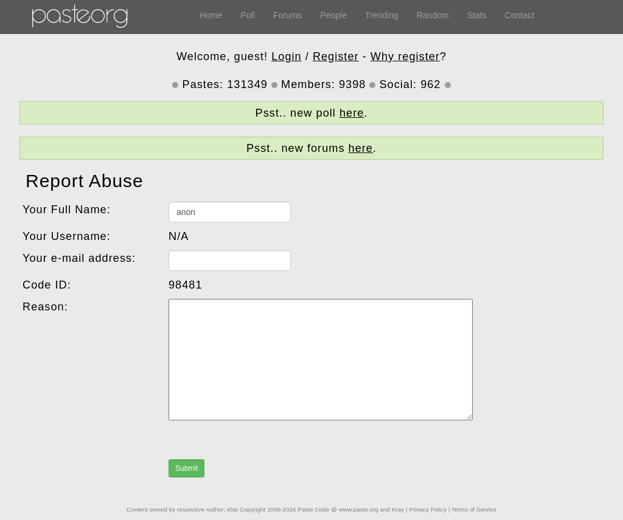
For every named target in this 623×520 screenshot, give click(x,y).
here (351, 113)
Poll (248, 15)
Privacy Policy (428, 509)
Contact (519, 15)
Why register (405, 56)
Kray (398, 509)
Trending (382, 15)
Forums (287, 15)
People (333, 15)
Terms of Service (473, 509)
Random (433, 15)
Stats (477, 15)
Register (336, 56)
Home (211, 15)
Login (286, 56)
